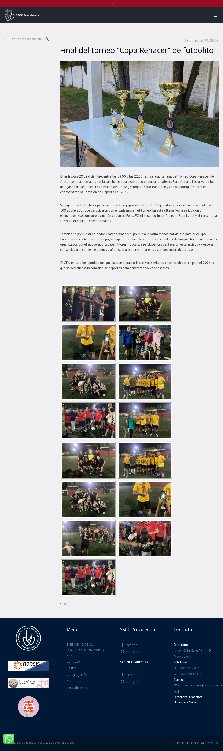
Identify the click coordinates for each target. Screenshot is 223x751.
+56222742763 (190, 668)
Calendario (74, 681)
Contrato (73, 661)
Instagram (132, 651)
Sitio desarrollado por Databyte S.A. (194, 743)
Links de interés (78, 687)
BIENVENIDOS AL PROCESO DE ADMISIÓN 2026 (85, 649)
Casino (71, 668)
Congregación (77, 674)
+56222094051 (190, 674)
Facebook (132, 645)
